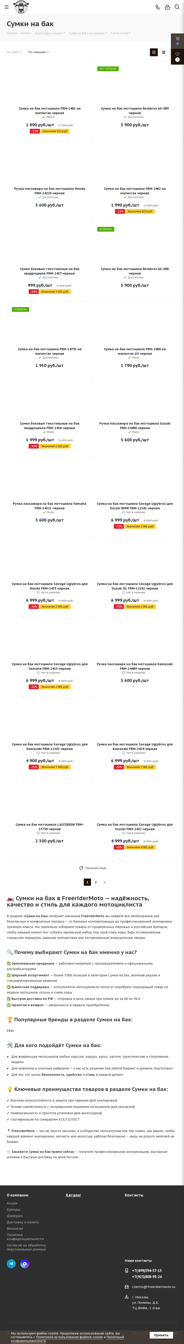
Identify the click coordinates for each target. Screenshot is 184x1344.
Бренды (13, 1209)
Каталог (73, 1195)
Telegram (11, 1263)
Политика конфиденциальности (25, 1237)
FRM (10, 1031)
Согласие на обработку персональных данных (26, 1247)
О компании (17, 1195)
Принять (161, 1335)
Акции (12, 1203)
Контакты (134, 1195)
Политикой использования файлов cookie (69, 1337)
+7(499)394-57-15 (147, 1270)
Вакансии (15, 1228)
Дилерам (15, 1216)
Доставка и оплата (23, 1222)
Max (24, 1263)
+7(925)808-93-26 (147, 1276)
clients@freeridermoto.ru (153, 1287)
